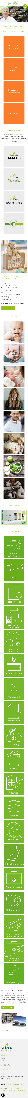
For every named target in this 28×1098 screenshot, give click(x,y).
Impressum (11, 1088)
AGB (9, 1084)
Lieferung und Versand (18, 1084)
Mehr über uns (7, 1007)
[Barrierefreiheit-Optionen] (3, 1095)
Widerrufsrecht (6, 1086)
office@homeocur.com (6, 1069)
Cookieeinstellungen (22, 1090)
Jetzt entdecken (8, 308)
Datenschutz (19, 1088)
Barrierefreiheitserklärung (9, 1090)
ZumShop (25, 6)
